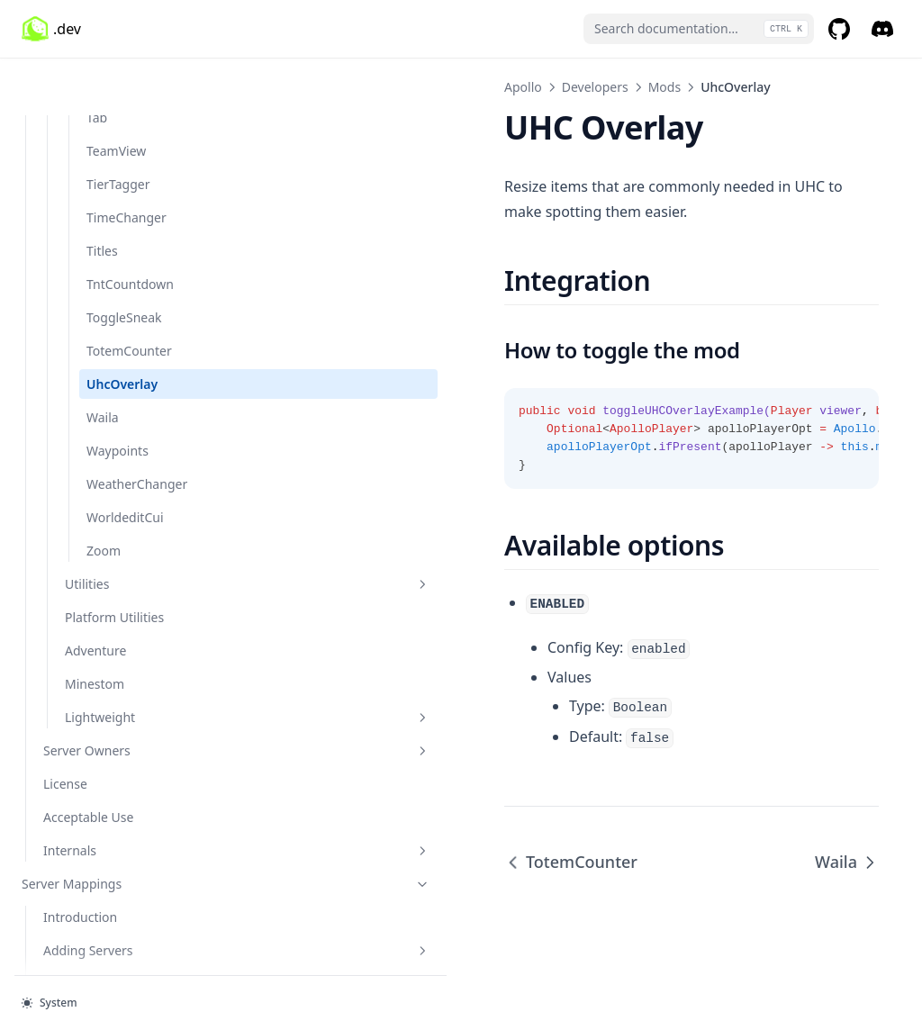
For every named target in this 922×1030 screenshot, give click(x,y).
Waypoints (117, 393)
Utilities (132, 526)
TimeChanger (126, 159)
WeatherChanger (136, 426)
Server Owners (121, 692)
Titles (102, 193)
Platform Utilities (114, 559)
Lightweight (132, 659)
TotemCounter (129, 293)
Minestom (94, 626)
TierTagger (118, 126)
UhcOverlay (122, 326)
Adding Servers (121, 892)
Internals (121, 792)
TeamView (116, 93)
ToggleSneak (124, 259)
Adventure (95, 592)
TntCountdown (130, 226)
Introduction (80, 859)
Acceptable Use (88, 759)
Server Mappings (111, 826)
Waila (102, 359)
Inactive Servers (90, 959)
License (65, 726)
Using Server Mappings (112, 926)
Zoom (103, 492)
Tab (96, 59)
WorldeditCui (125, 459)
